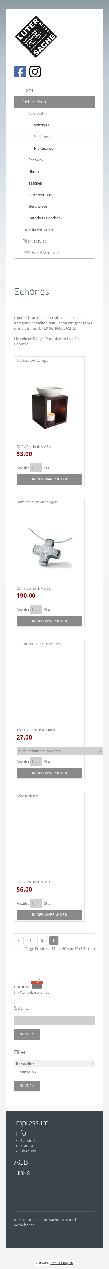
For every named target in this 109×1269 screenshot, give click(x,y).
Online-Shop (34, 101)
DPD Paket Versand (41, 252)
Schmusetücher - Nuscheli (39, 644)
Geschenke (37, 206)
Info (20, 1132)
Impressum (31, 1122)
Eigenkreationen (38, 229)
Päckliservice (35, 240)
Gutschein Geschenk (45, 218)
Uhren (33, 171)
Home (28, 90)
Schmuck (35, 160)
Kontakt (26, 1146)
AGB (21, 1161)
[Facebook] (20, 71)
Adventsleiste (28, 796)
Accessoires (38, 113)
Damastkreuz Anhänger (37, 502)
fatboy (28, 1072)
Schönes (41, 136)
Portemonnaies (41, 194)
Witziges (41, 125)
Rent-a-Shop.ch (61, 1263)
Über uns (28, 1151)
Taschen (35, 183)
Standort (27, 1140)
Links (22, 1172)
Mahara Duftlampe (32, 360)
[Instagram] (35, 71)
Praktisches (43, 148)
